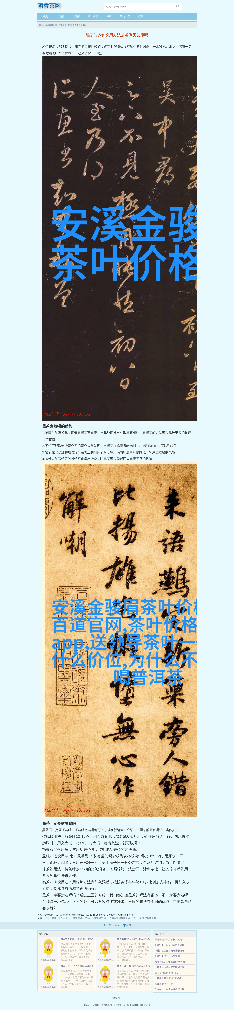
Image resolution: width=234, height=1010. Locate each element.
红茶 (140, 16)
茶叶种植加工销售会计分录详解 (171, 961)
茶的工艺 (125, 16)
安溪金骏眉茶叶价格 (119, 918)
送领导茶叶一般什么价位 (57, 918)
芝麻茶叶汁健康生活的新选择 (169, 989)
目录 (117, 925)
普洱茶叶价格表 (86, 939)
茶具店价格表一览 (164, 983)
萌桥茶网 (49, 5)
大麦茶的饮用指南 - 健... (167, 972)
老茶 (77, 16)
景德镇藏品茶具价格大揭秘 (168, 939)
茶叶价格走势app (82, 918)
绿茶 (109, 16)
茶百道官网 (100, 918)
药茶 (61, 16)
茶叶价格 (93, 16)
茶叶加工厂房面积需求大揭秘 (169, 945)
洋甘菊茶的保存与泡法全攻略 (169, 950)
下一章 (127, 925)
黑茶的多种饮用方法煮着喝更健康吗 (70, 25)
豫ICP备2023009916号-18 (138, 1005)
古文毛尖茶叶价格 (141, 966)
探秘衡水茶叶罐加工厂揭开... (169, 978)
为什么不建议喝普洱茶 (144, 918)
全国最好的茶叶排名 (140, 939)
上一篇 (107, 925)
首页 (45, 16)
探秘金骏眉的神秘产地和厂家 (169, 967)
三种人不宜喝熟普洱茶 (82, 966)
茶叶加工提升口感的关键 (167, 956)
